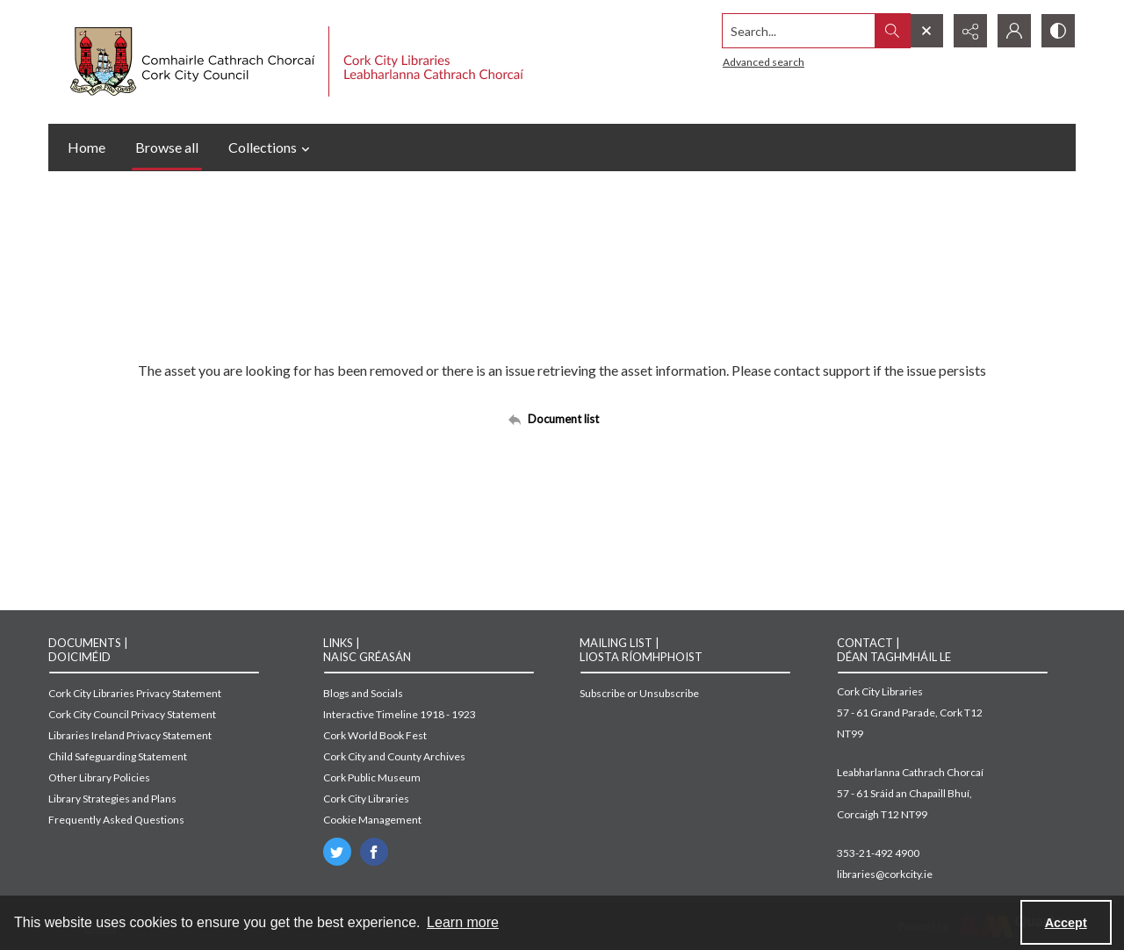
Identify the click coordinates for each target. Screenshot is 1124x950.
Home (86, 147)
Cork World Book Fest (375, 735)
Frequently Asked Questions (116, 819)
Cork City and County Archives (394, 756)
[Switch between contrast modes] (1058, 30)
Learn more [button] (463, 922)
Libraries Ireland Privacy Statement (130, 735)
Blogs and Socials (363, 693)
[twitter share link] (337, 852)
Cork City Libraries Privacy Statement (134, 693)
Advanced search (763, 61)
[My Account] (1014, 30)
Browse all (166, 147)
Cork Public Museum (372, 777)
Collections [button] (271, 147)
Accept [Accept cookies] (1066, 923)
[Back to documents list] (562, 419)
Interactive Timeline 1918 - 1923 (399, 714)
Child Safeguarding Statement (117, 756)
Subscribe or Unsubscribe (639, 693)
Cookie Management (372, 819)
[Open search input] (926, 30)
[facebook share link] (374, 852)
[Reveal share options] (970, 30)
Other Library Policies (99, 777)
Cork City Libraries (366, 798)
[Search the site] (799, 30)
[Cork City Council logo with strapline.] (294, 61)
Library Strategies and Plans (112, 798)
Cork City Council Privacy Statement (132, 714)
